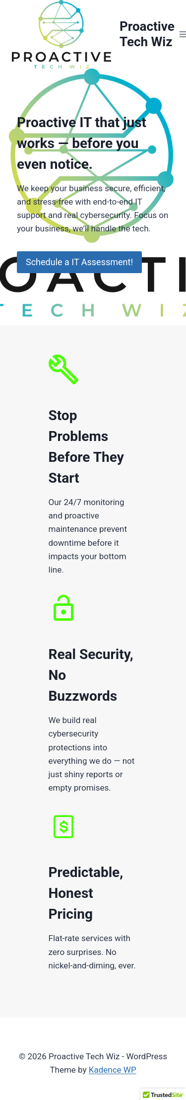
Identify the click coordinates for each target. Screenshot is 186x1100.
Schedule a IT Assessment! (79, 262)
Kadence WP (112, 1070)
